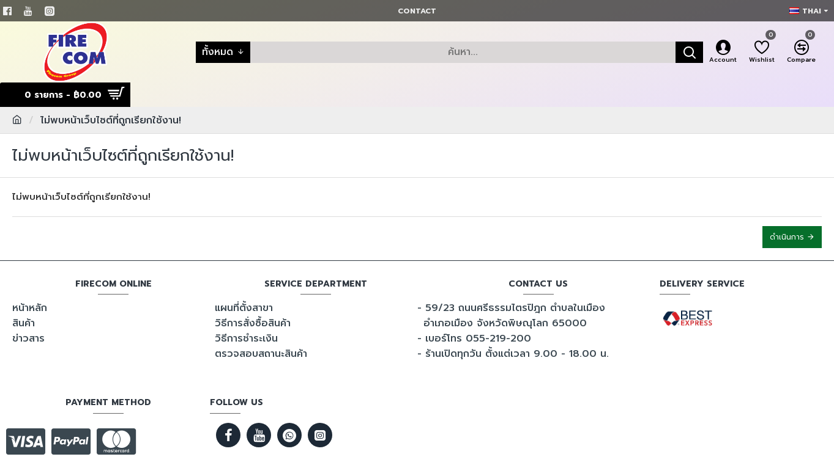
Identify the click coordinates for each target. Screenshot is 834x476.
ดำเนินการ (787, 237)
